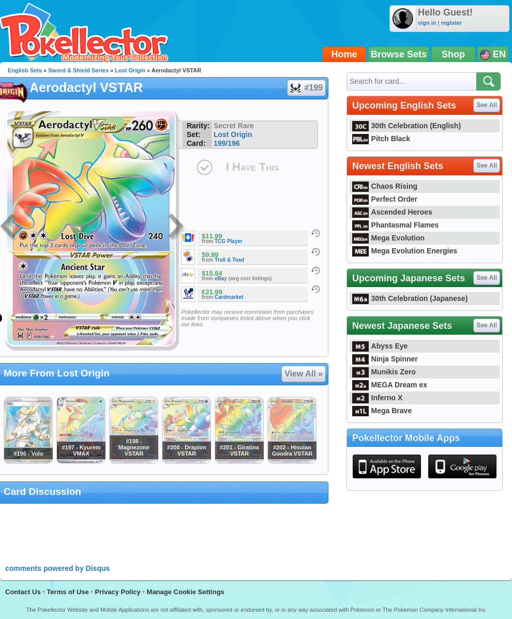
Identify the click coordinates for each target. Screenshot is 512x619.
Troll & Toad (229, 260)
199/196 (227, 143)
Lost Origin (130, 70)
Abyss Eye (380, 346)
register (451, 23)
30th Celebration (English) (406, 126)
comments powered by (57, 568)
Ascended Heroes (392, 212)
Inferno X (377, 398)
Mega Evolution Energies (404, 251)
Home (344, 54)
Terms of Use (67, 592)
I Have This (252, 166)
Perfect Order (384, 199)
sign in (427, 23)
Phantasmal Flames (395, 225)
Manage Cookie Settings (185, 592)
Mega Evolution (388, 238)
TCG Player (229, 241)
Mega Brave (382, 410)
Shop (453, 54)
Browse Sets (399, 54)
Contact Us (23, 592)
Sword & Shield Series (78, 70)
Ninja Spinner (385, 359)
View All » (303, 373)
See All (486, 105)
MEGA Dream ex (389, 385)
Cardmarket (229, 297)
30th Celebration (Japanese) (410, 298)
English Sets (25, 70)
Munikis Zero (384, 372)
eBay (221, 278)
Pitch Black (381, 138)
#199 (306, 88)
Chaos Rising (384, 186)
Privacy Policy (118, 592)
